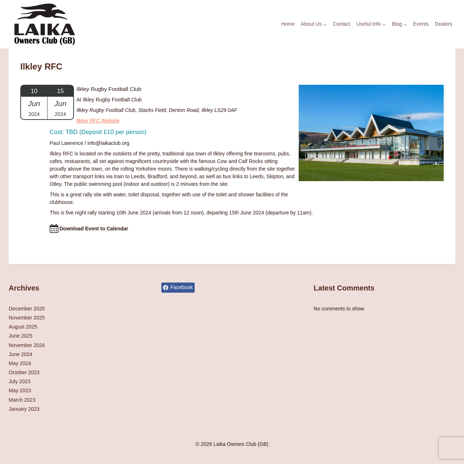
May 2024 (20, 363)
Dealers (443, 24)
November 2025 (27, 318)
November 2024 (27, 345)
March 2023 (22, 400)
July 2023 (19, 381)
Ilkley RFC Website (98, 121)
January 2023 (24, 409)
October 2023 (24, 372)
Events (421, 24)
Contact (341, 24)
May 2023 (20, 390)
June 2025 (20, 336)
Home (288, 24)
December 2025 (27, 309)
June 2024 (20, 354)
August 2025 (23, 327)
